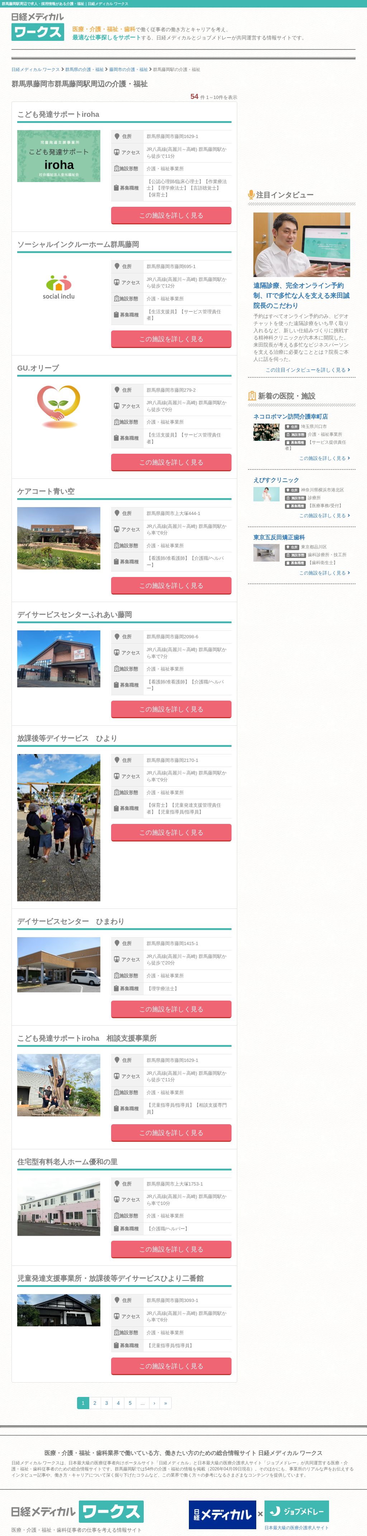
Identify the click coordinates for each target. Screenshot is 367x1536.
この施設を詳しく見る (171, 215)
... (142, 1403)
